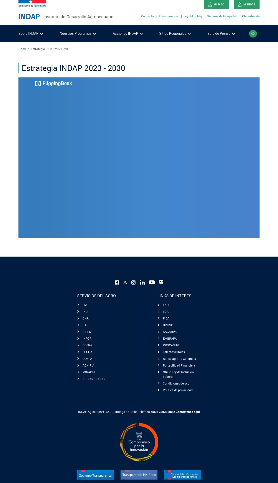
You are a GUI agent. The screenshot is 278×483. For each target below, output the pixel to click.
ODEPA (87, 359)
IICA (166, 311)
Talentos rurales (174, 352)
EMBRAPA (170, 338)
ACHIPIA (88, 365)
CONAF (88, 345)
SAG (86, 325)
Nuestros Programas (78, 33)
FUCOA (87, 352)
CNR (86, 318)
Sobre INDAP (30, 33)
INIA (85, 311)
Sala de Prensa (221, 33)
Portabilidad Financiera (179, 365)
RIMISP (168, 325)
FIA (85, 305)
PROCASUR (171, 345)
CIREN (87, 332)
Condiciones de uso (176, 383)
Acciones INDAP (128, 33)
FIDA (166, 318)
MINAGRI (89, 372)
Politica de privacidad (178, 390)
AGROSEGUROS (94, 379)
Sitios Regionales (175, 33)
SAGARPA (170, 332)
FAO (166, 305)
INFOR (87, 338)
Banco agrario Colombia (179, 359)
